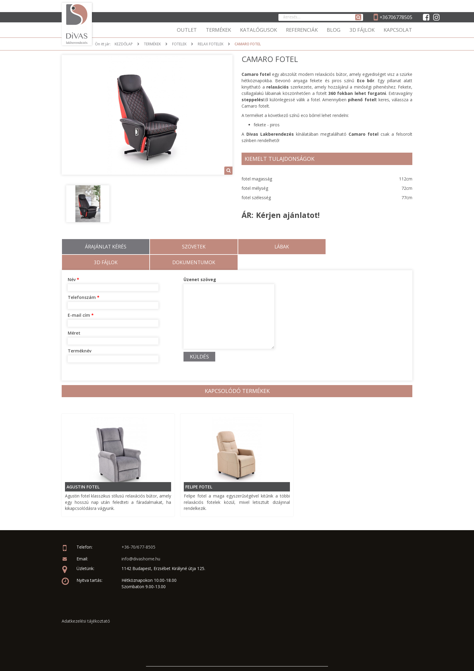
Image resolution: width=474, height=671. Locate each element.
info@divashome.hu (141, 543)
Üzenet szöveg (199, 264)
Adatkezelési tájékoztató (86, 605)
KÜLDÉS (199, 340)
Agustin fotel (83, 471)
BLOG (333, 29)
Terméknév (79, 335)
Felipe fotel (199, 471)
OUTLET (187, 29)
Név (73, 264)
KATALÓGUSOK (258, 29)
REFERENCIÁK (302, 29)
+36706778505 (395, 17)
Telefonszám (83, 281)
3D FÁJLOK (362, 29)
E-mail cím (81, 299)
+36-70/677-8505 (138, 531)
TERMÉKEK (218, 29)
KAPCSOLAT (398, 29)
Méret (74, 317)
